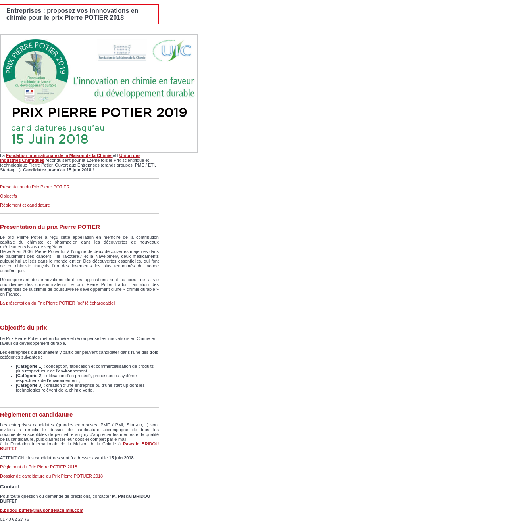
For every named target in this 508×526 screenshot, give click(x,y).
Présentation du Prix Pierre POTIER (34, 186)
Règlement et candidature (25, 205)
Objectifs (8, 196)
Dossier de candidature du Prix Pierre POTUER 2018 (51, 476)
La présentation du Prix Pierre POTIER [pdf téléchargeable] (57, 303)
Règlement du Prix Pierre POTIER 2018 (38, 467)
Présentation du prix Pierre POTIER (50, 226)
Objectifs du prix (23, 327)
